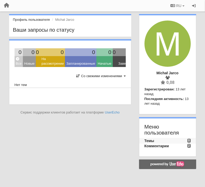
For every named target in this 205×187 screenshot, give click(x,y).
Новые (29, 63)
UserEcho (112, 112)
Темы (149, 141)
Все (19, 61)
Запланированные (80, 63)
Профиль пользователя (31, 20)
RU (177, 6)
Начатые (104, 63)
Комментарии (156, 146)
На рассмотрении (53, 61)
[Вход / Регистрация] (194, 5)
